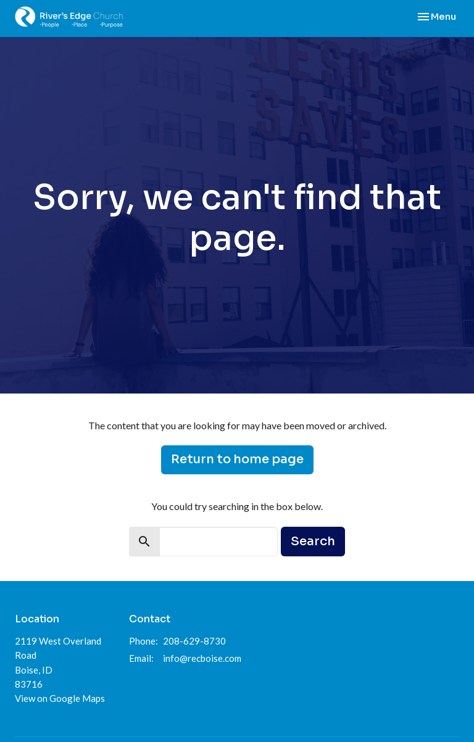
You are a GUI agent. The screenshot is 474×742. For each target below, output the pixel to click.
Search (313, 541)
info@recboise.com (202, 658)
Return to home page (237, 459)
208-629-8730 (194, 640)
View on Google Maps (60, 698)
